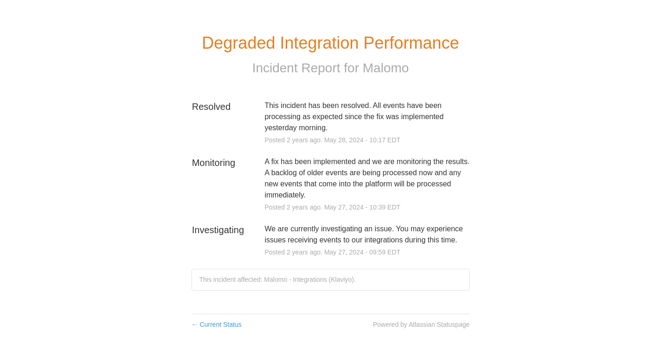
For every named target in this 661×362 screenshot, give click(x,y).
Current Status (217, 324)
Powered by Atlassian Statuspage (421, 324)
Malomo (386, 68)
